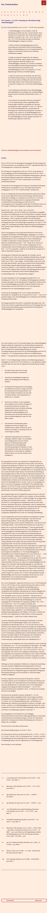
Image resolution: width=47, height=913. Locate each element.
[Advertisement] (23, 137)
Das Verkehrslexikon (9, 4)
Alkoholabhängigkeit (14, 150)
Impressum (38, 900)
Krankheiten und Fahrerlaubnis (31, 150)
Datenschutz (10, 900)
